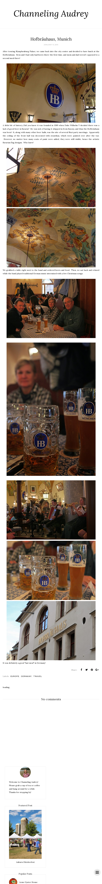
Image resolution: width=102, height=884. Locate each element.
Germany (26, 676)
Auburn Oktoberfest (25, 862)
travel (37, 676)
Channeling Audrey (51, 13)
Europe (14, 676)
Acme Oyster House (28, 882)
